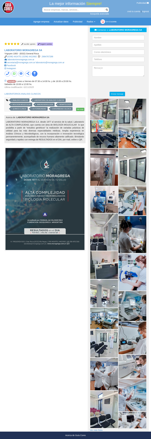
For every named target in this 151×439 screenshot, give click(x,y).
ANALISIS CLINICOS (20, 100)
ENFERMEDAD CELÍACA (61, 109)
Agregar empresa (41, 21)
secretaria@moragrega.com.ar (21, 62)
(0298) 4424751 (14, 56)
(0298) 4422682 (29, 56)
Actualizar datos (61, 21)
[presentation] (114, 84)
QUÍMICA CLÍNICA (19, 109)
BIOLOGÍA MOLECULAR (22, 104)
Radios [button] (91, 21)
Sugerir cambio (45, 44)
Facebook (11, 65)
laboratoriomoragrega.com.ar (21, 59)
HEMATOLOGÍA (65, 104)
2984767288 (47, 56)
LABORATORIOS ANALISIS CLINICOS (22, 94)
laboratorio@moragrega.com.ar (50, 62)
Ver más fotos (96, 430)
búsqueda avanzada (99, 14)
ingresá (145, 11)
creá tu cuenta (133, 11)
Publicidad (143, 3)
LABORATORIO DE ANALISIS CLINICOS (49, 100)
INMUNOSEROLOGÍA (45, 104)
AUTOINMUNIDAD (39, 109)
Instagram (11, 68)
